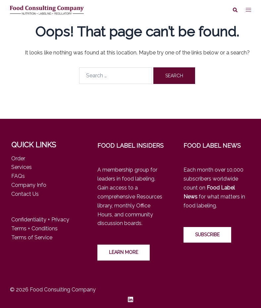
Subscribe (207, 234)
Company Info (28, 185)
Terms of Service (31, 237)
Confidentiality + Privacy (40, 219)
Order (18, 158)
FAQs (18, 176)
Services (21, 167)
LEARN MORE (123, 252)
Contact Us (25, 194)
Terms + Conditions (34, 228)
